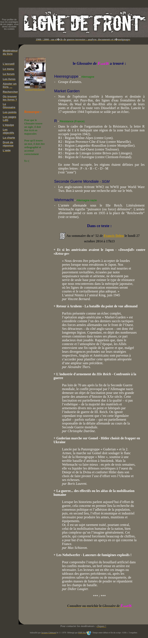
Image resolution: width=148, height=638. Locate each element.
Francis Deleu (114, 235)
